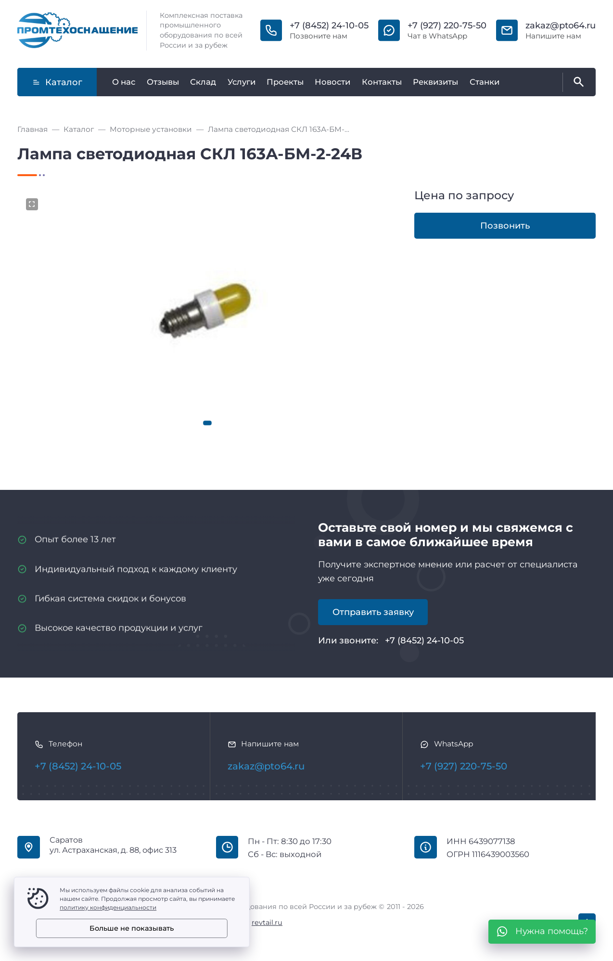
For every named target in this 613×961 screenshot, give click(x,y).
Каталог (57, 82)
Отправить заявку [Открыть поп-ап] (373, 612)
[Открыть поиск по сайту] (576, 82)
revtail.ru (267, 922)
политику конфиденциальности (108, 907)
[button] (207, 423)
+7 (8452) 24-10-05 (329, 25)
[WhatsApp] (542, 932)
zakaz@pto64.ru (560, 25)
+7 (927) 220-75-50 (447, 25)
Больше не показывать (131, 928)
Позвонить (505, 225)
